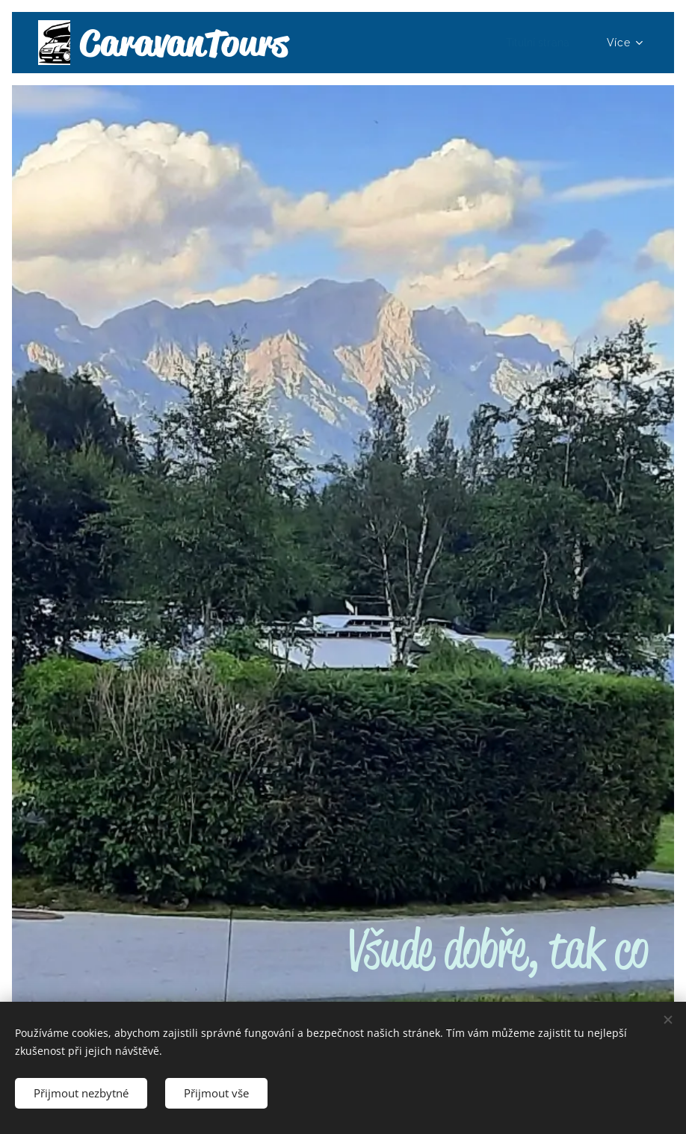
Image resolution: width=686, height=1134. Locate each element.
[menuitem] (540, 42)
